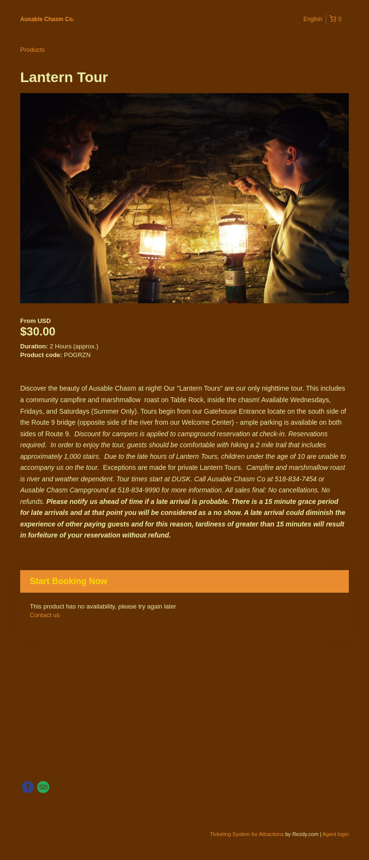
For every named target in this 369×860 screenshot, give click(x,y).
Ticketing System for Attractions (247, 834)
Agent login (335, 834)
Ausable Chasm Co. (47, 19)
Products (32, 49)
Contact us (45, 615)
